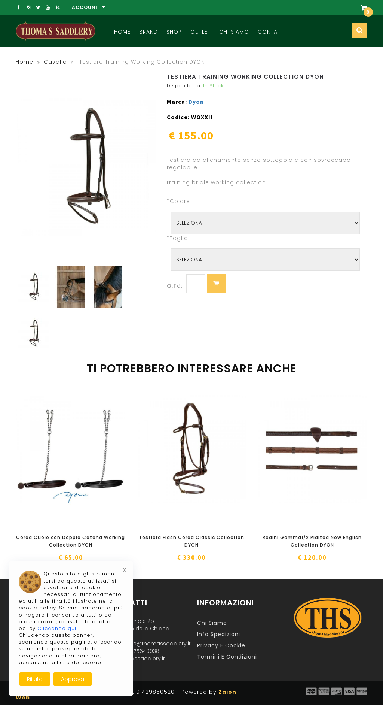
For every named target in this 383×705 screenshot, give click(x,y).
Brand (148, 32)
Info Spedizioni (218, 634)
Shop (174, 32)
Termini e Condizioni (227, 656)
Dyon (196, 101)
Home (122, 32)
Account (88, 7)
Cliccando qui (56, 628)
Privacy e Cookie (221, 645)
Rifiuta (35, 679)
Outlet (200, 32)
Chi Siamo (234, 32)
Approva (72, 679)
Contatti (271, 32)
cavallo (55, 62)
